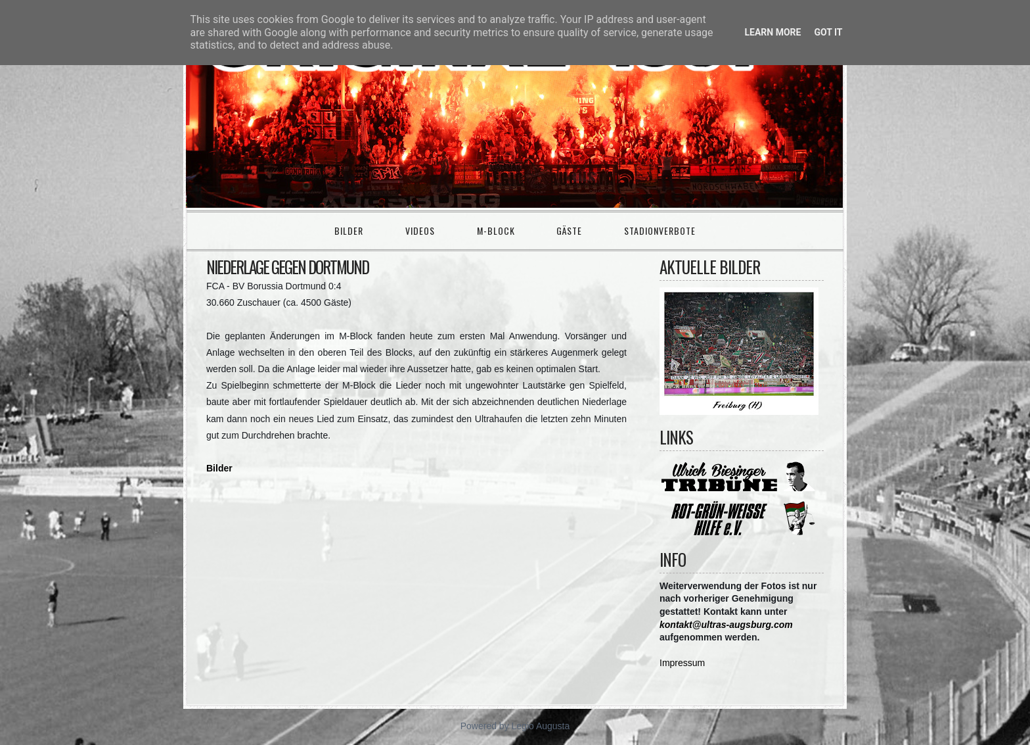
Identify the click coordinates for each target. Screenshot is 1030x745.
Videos (420, 230)
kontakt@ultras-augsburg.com (726, 624)
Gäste (569, 230)
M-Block (496, 230)
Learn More (772, 32)
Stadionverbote (660, 230)
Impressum (682, 663)
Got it (828, 32)
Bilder (348, 230)
